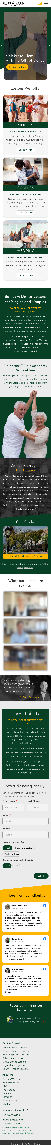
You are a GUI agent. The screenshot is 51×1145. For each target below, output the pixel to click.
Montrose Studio (11, 1110)
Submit (41, 876)
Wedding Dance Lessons (16, 1054)
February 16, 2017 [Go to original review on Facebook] (18, 908)
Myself (7, 848)
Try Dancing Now (17, 67)
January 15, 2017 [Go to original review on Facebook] (17, 941)
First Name (9, 801)
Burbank (13, 1128)
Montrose (26, 1130)
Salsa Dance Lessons (13, 1058)
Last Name (34, 801)
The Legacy (8, 1089)
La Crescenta (16, 1130)
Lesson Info (25, 149)
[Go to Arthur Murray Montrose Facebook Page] (23, 1110)
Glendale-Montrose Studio (25, 556)
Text (16, 866)
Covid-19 (7, 1097)
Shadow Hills (8, 1133)
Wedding (25, 251)
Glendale (22, 1128)
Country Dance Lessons (15, 1069)
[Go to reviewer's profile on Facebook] (8, 940)
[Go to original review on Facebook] (44, 906)
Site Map (7, 1104)
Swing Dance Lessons (14, 1061)
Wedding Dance (11, 854)
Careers (6, 1093)
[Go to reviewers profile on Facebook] (8, 907)
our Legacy (27, 564)
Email (6, 815)
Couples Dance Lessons (15, 1051)
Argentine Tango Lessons (16, 1065)
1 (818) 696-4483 (11, 1115)
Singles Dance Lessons (14, 1047)
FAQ (4, 1086)
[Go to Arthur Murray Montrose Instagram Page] (27, 1110)
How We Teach (10, 1082)
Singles (25, 125)
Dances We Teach (12, 1079)
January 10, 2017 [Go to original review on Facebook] (17, 972)
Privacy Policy (10, 1100)
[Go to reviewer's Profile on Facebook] (8, 970)
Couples (25, 188)
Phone (6, 829)
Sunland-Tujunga (26, 1133)
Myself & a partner (24, 848)
